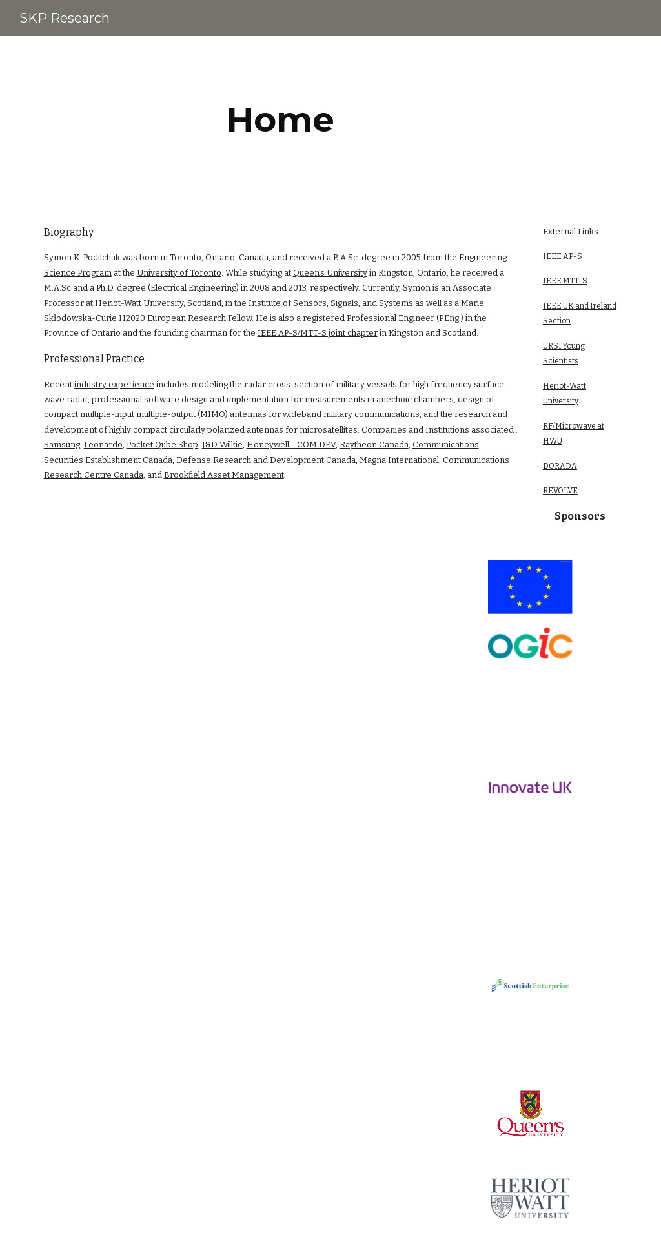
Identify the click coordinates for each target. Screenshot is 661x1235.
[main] (280, 120)
